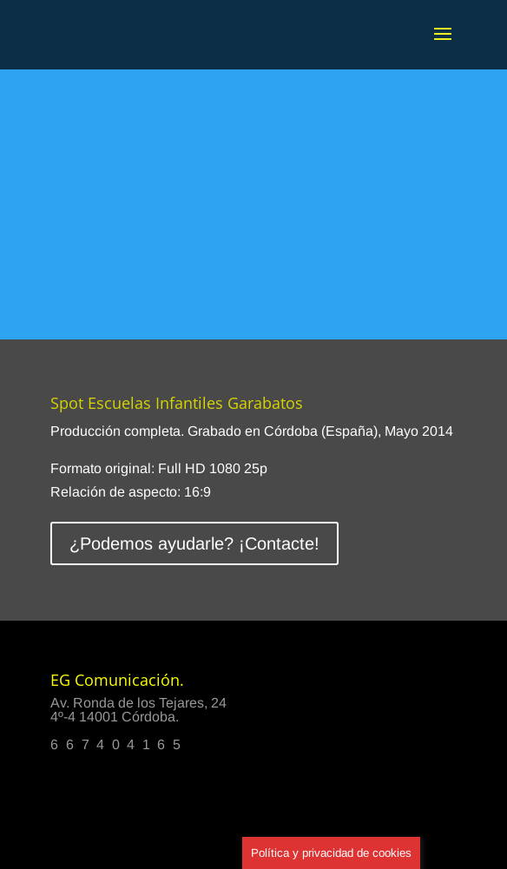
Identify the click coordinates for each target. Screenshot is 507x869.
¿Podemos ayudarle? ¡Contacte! (194, 543)
